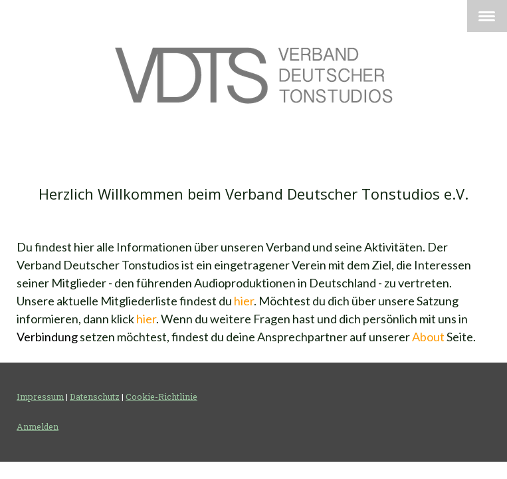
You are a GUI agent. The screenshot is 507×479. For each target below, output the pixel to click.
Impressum (40, 396)
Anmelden (37, 426)
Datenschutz (95, 396)
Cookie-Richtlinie (161, 396)
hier (244, 300)
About (428, 336)
